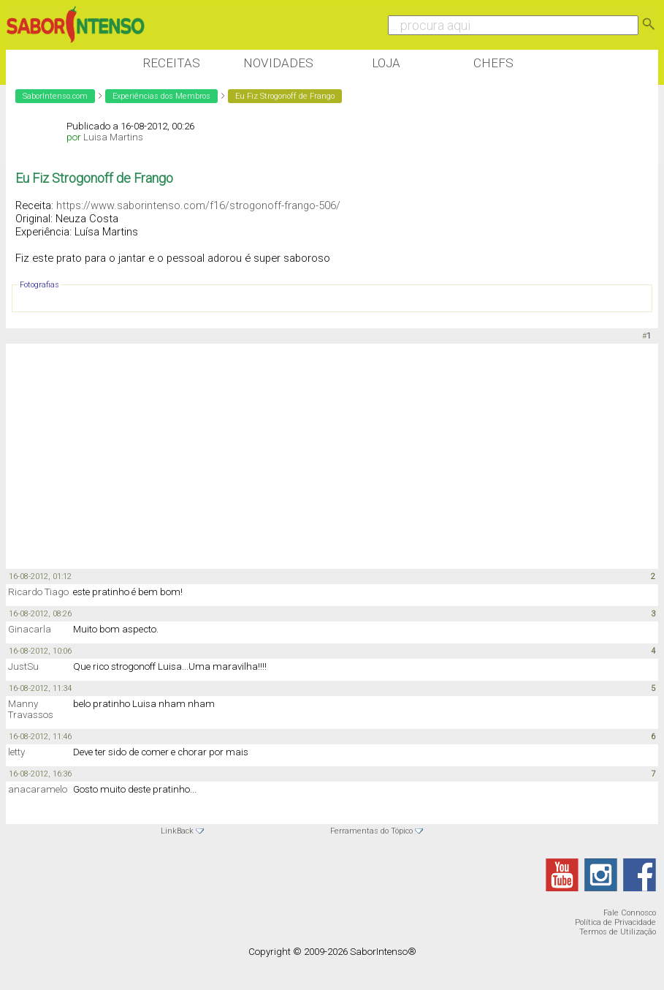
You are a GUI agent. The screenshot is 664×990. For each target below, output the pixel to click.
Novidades (278, 63)
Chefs (493, 63)
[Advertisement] (272, 457)
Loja (386, 63)
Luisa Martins (113, 137)
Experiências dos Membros (161, 96)
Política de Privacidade (615, 922)
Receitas (171, 63)
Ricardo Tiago (38, 591)
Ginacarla (29, 629)
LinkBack (177, 831)
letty (16, 752)
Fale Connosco (629, 913)
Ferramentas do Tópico (371, 831)
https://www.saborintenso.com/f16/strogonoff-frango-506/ (198, 205)
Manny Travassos (30, 709)
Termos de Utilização (617, 932)
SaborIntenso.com (55, 96)
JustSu (23, 666)
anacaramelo (37, 789)
